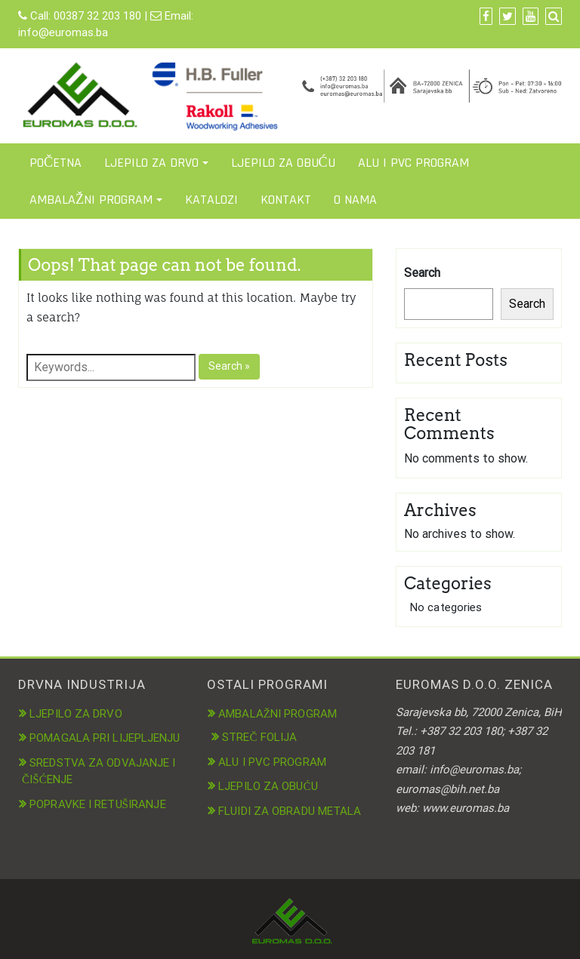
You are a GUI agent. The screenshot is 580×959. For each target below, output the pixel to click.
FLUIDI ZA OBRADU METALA (289, 811)
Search (422, 273)
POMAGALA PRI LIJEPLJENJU (104, 738)
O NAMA (355, 199)
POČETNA (55, 162)
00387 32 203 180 (97, 16)
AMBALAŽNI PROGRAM (91, 199)
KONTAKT (286, 199)
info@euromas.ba (63, 32)
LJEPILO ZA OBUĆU (283, 162)
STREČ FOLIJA (259, 737)
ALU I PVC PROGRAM (413, 162)
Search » (229, 366)
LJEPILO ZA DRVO (151, 162)
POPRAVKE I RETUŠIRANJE (97, 804)
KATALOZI (211, 199)
